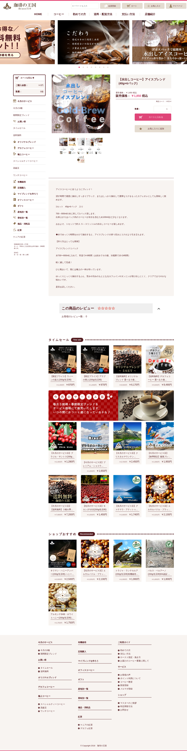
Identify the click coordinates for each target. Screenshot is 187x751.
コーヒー (58, 14)
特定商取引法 (125, 706)
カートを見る (24, 77)
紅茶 (17, 230)
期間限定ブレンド (21, 115)
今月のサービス (22, 101)
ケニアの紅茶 (19, 237)
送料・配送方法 (103, 14)
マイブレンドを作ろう (25, 194)
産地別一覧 (20, 212)
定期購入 (19, 188)
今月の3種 (17, 108)
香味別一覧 (20, 218)
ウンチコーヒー (20, 175)
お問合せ (123, 710)
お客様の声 (124, 675)
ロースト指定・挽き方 (129, 657)
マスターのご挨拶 (127, 703)
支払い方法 (128, 14)
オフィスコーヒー (23, 200)
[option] (93, 42)
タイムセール (19, 128)
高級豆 (16, 168)
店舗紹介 (150, 14)
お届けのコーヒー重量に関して (133, 661)
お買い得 (19, 121)
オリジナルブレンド (24, 142)
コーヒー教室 (125, 682)
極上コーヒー (21, 154)
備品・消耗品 (21, 224)
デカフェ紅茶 (85, 728)
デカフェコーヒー (23, 148)
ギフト (18, 206)
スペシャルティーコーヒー (25, 161)
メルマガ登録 (125, 689)
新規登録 (123, 685)
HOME (38, 14)
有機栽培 (19, 182)
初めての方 (79, 14)
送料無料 (17, 135)
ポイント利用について (129, 678)
